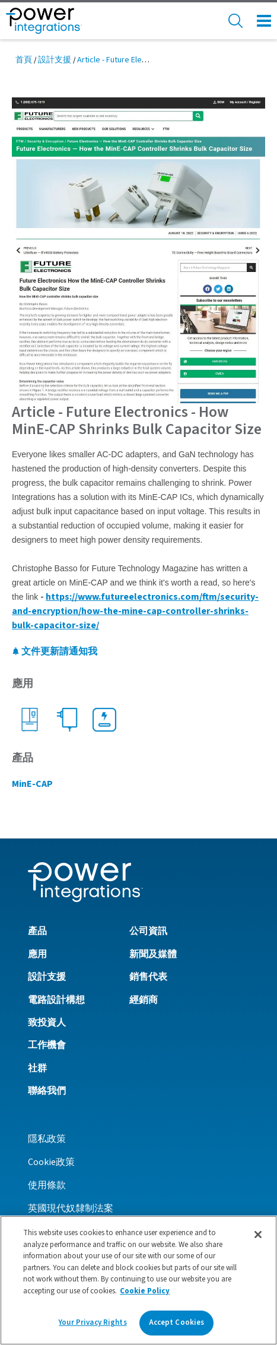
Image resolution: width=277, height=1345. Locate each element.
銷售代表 (148, 976)
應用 (37, 954)
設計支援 (54, 60)
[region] (138, 1280)
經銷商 (143, 1000)
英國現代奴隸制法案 (70, 1208)
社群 (37, 1068)
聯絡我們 (47, 1090)
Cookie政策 (51, 1162)
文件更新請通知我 (54, 651)
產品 (37, 931)
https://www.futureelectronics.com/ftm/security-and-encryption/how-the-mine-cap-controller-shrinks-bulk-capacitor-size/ (135, 611)
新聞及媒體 (153, 954)
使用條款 (47, 1185)
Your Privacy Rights (92, 1322)
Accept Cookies (177, 1322)
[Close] (258, 1234)
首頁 (23, 60)
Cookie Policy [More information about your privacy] (145, 1291)
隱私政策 (47, 1138)
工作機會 (47, 1045)
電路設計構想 (56, 1000)
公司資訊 (148, 931)
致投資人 (47, 1022)
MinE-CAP (32, 783)
